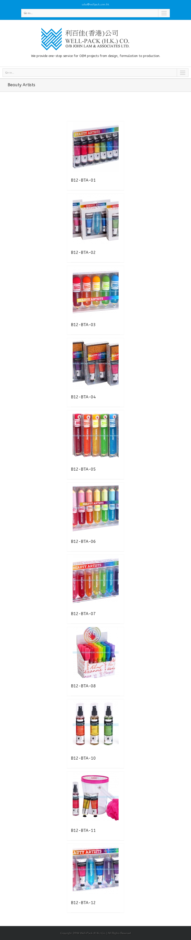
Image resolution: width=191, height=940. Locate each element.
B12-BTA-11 (83, 830)
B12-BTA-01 (83, 180)
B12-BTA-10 (83, 758)
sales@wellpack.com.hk (95, 4)
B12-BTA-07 (83, 613)
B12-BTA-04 (83, 397)
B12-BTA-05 (83, 469)
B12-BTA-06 (83, 541)
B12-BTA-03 (83, 324)
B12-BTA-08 (83, 686)
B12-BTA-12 (83, 902)
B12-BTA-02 (83, 252)
